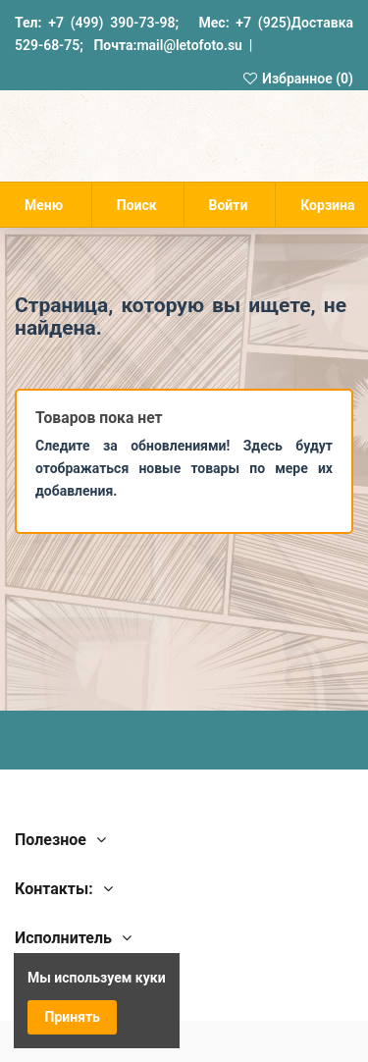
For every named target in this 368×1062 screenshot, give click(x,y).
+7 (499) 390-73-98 (111, 22)
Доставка (322, 22)
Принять (72, 1017)
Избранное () (297, 78)
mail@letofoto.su (188, 45)
